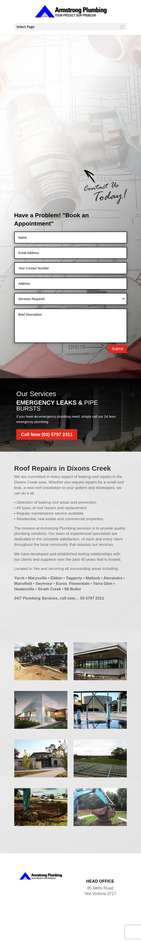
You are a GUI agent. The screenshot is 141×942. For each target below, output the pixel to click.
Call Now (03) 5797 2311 (47, 402)
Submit (117, 316)
